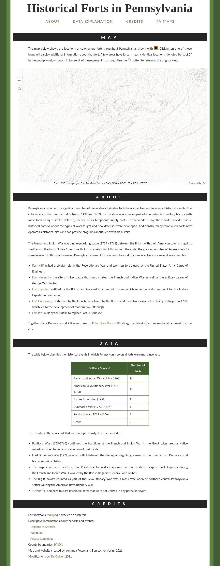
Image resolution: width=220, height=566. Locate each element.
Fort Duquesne (41, 301)
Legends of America (42, 527)
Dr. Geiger (57, 556)
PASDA (58, 544)
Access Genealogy (41, 539)
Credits (134, 21)
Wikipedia (53, 515)
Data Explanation (93, 21)
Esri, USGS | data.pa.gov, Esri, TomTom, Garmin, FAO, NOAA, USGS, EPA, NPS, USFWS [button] (100, 183)
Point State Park (102, 323)
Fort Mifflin (39, 265)
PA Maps (165, 21)
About (53, 21)
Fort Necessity (41, 277)
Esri (204, 183)
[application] (110, 126)
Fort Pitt (37, 313)
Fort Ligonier (40, 289)
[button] (19, 74)
